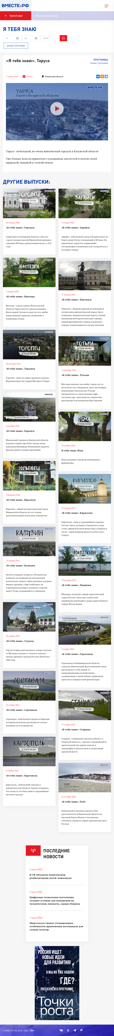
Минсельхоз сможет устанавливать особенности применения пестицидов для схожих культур (56, 926)
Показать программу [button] (47, 15)
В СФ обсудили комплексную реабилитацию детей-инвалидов (51, 876)
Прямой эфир (13, 15)
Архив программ (16, 46)
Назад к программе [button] (99, 63)
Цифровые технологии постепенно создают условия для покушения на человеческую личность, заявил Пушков (55, 900)
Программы (100, 59)
